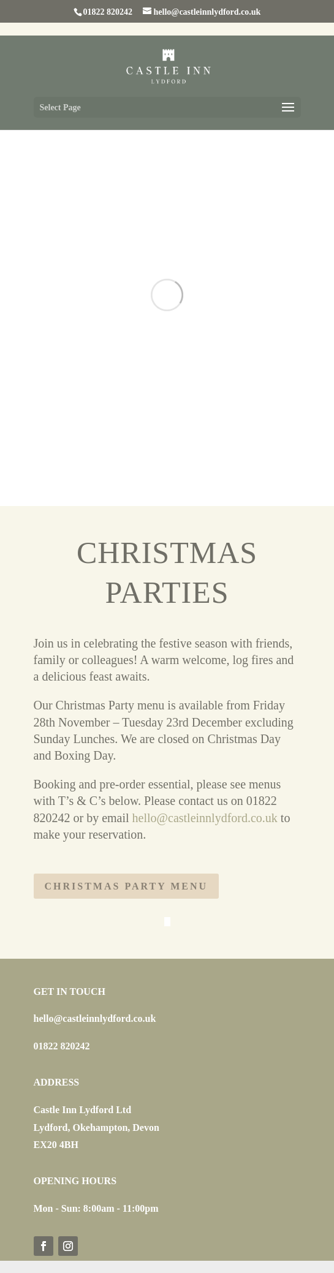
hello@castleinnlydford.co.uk (205, 818)
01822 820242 (62, 1046)
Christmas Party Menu (126, 886)
